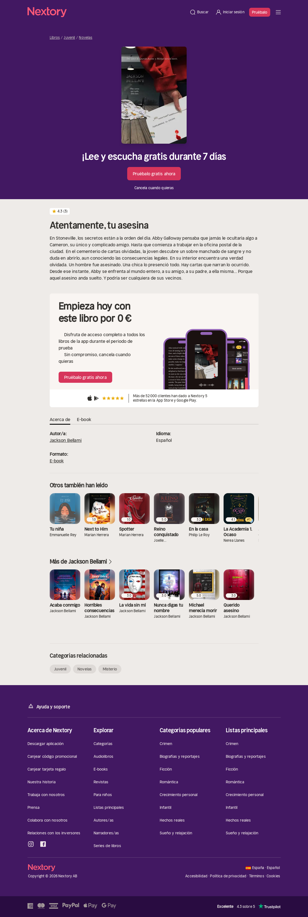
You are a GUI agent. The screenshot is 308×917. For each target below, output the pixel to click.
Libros (55, 38)
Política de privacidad (228, 876)
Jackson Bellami (66, 440)
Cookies (273, 876)
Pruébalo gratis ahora (154, 173)
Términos (256, 876)
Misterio (110, 669)
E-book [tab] (84, 419)
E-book (57, 460)
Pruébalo (259, 12)
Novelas (85, 38)
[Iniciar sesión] (230, 12)
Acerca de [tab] (60, 419)
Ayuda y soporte (48, 706)
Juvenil (69, 38)
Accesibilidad (196, 876)
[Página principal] (106, 12)
